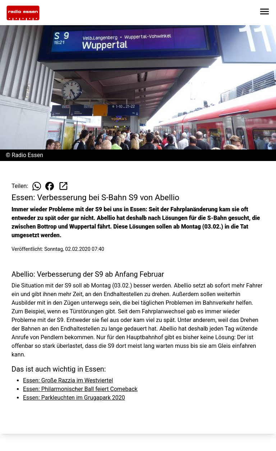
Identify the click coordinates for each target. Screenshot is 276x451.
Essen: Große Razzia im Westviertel (68, 380)
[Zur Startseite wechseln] (23, 13)
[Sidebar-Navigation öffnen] (264, 13)
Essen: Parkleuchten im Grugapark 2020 (74, 397)
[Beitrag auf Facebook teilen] (49, 186)
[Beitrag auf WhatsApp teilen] (36, 186)
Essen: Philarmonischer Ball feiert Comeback (80, 389)
